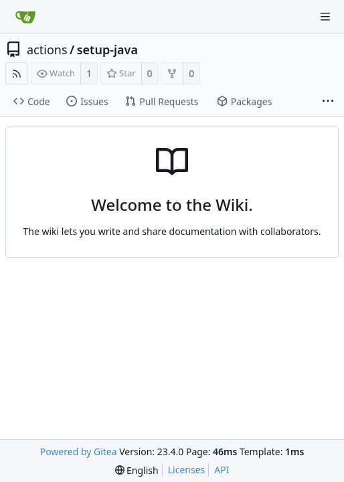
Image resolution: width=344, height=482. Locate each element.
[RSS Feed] (16, 73)
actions (47, 49)
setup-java (107, 49)
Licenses (186, 469)
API (221, 469)
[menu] (137, 470)
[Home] (25, 17)
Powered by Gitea (78, 451)
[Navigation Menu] (325, 17)
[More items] (328, 101)
